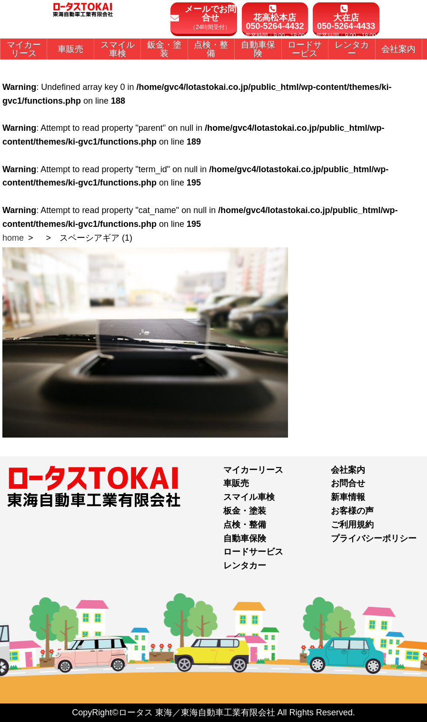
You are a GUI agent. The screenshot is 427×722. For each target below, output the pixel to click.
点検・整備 (244, 524)
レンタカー (244, 565)
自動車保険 (244, 538)
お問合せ (348, 483)
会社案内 (348, 470)
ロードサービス (253, 551)
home (13, 238)
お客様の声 (352, 511)
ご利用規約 (352, 524)
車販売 (236, 483)
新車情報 (348, 497)
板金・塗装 (244, 511)
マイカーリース (253, 470)
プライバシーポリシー (374, 538)
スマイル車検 (249, 497)
